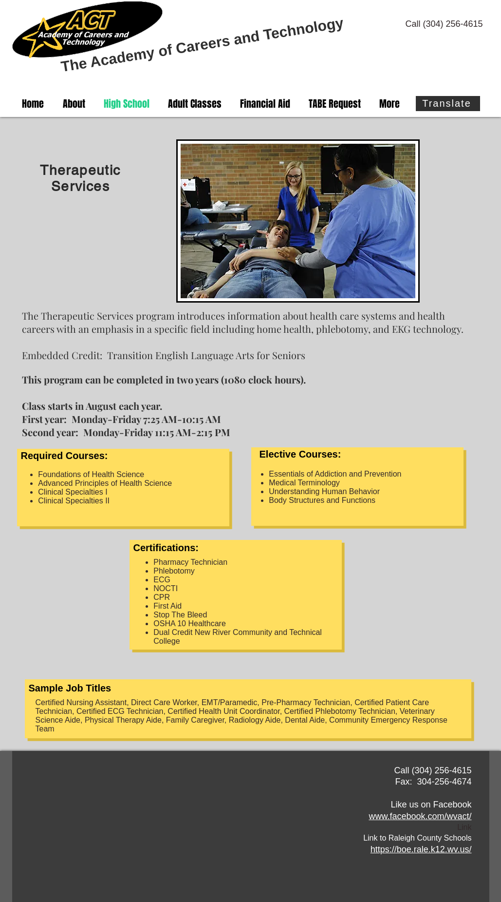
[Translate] (448, 103)
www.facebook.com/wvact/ (420, 816)
